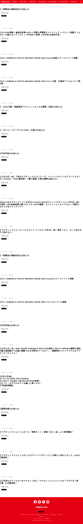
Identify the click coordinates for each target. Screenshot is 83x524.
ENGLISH (41, 516)
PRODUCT (38, 514)
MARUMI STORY (25, 514)
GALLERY (32, 514)
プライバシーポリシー (39, 518)
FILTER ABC (45, 514)
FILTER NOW (53, 514)
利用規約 (47, 518)
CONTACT (60, 514)
